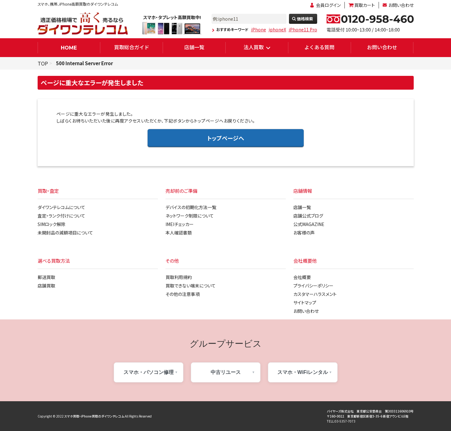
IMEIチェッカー (179, 224)
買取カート (364, 5)
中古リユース (226, 372)
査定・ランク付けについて (61, 216)
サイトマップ (304, 302)
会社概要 (302, 277)
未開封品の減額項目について (65, 232)
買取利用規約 (178, 277)
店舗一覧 (194, 47)
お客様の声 (304, 232)
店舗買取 (46, 285)
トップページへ (225, 138)
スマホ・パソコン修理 (148, 372)
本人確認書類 (178, 232)
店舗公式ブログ (308, 216)
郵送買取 (46, 277)
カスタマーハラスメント (315, 294)
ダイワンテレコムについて (61, 207)
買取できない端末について (190, 285)
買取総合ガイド (131, 47)
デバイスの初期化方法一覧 (190, 207)
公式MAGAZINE (308, 224)
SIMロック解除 (52, 224)
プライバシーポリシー (313, 285)
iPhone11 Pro (303, 29)
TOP (43, 63)
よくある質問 (319, 47)
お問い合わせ (401, 5)
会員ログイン (328, 5)
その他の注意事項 (182, 294)
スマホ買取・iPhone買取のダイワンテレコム (94, 416)
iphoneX (277, 29)
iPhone (258, 29)
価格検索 (305, 19)
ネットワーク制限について (189, 216)
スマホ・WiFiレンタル (302, 372)
